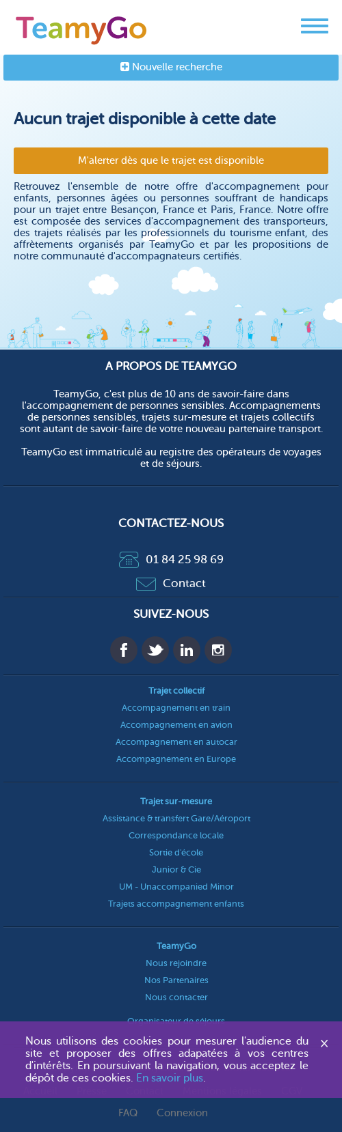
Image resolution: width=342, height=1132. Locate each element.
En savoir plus (169, 1078)
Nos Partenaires (176, 980)
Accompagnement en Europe (176, 759)
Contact (171, 583)
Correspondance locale (176, 835)
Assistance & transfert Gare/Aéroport (176, 818)
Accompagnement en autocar (176, 742)
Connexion (182, 1113)
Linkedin (186, 650)
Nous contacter (176, 997)
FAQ (127, 1113)
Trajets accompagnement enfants (176, 903)
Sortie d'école (176, 852)
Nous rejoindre (176, 963)
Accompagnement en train (176, 708)
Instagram (218, 650)
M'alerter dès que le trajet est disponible (171, 161)
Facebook (123, 650)
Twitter (155, 650)
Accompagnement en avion (176, 725)
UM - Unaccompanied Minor (176, 886)
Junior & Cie (176, 869)
